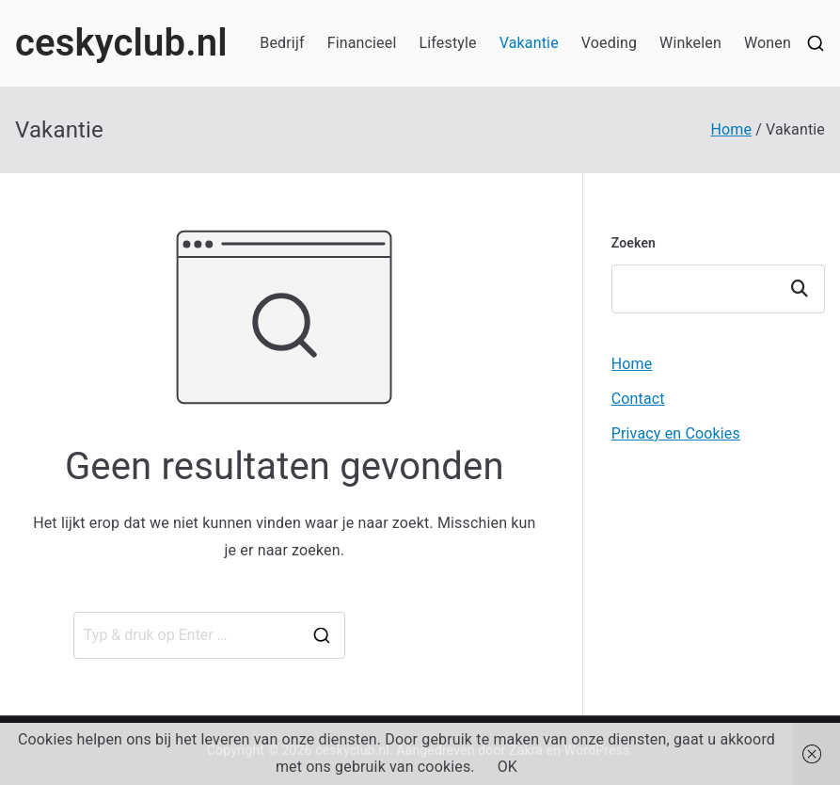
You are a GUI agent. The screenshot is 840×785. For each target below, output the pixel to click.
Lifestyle (447, 43)
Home (632, 364)
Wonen (767, 43)
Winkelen (690, 43)
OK (507, 767)
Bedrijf (282, 43)
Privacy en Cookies (675, 433)
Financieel (362, 43)
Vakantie (529, 43)
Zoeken (633, 242)
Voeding (609, 43)
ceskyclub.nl (121, 43)
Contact (638, 399)
